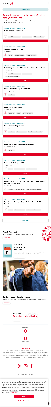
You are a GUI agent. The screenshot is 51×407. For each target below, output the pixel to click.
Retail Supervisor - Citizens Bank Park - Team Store (24, 68)
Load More (25, 220)
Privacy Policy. (13, 395)
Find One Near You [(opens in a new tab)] (19, 257)
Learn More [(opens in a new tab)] (7, 302)
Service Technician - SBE (14, 49)
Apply (26, 41)
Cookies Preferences (24, 404)
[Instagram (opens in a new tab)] (25, 366)
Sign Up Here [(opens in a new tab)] (7, 237)
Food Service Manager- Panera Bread (19, 144)
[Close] (46, 384)
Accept (24, 400)
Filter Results (25, 9)
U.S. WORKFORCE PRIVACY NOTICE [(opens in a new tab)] (25, 374)
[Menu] (48, 3)
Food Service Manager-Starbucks (17, 89)
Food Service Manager (13, 107)
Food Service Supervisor (14, 126)
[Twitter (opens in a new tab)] (20, 366)
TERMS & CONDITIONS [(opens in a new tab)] (25, 373)
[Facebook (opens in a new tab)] (31, 366)
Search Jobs (17, 319)
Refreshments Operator (13, 31)
